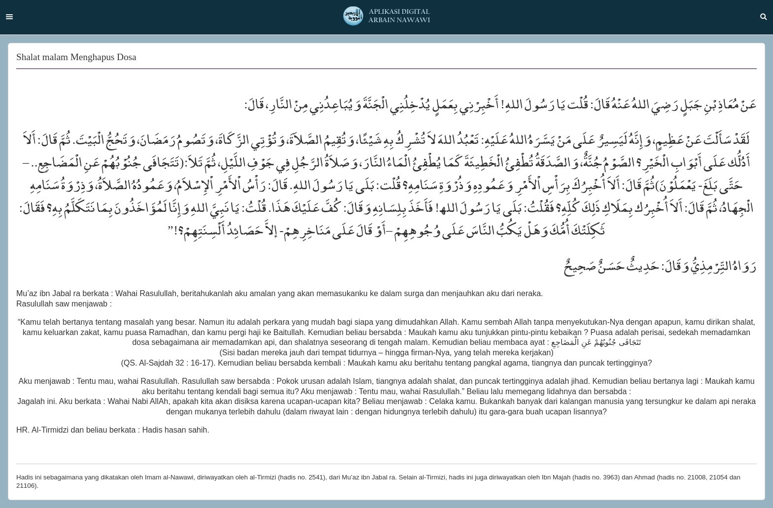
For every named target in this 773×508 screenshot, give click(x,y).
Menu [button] (9, 17)
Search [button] (764, 17)
